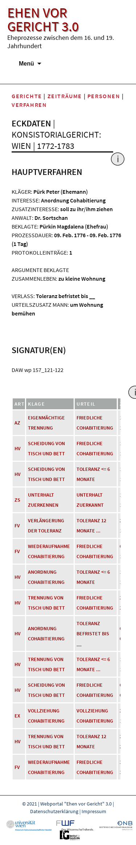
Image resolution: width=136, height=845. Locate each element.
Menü (26, 63)
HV (18, 448)
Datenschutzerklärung (54, 811)
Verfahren (29, 104)
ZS (17, 500)
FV (17, 525)
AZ (17, 422)
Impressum (94, 811)
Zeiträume (65, 96)
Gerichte (27, 96)
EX (17, 715)
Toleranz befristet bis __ (93, 633)
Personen (103, 96)
